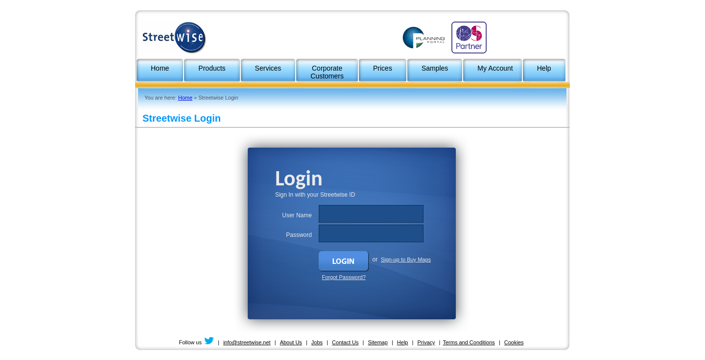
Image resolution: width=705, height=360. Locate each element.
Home (185, 98)
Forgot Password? (344, 277)
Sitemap (378, 342)
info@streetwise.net (247, 342)
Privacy (426, 342)
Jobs (317, 342)
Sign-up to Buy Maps (406, 259)
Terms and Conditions (468, 342)
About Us (291, 342)
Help (402, 342)
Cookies (514, 342)
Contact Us (345, 342)
